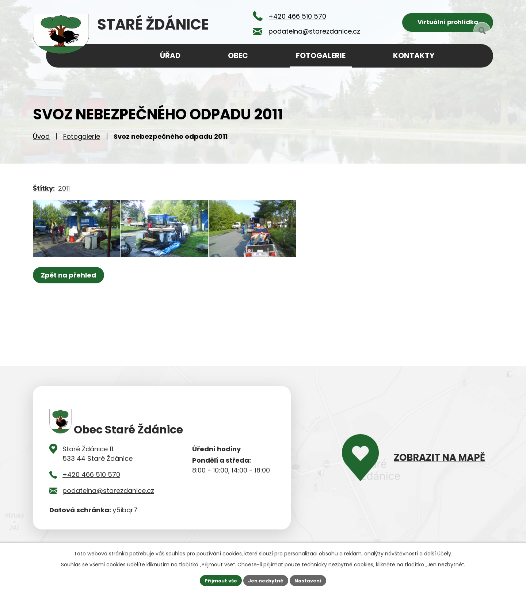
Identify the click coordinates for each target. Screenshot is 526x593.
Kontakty (413, 55)
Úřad (170, 55)
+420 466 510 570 (91, 477)
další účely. (438, 552)
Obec (238, 55)
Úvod (41, 139)
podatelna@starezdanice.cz (108, 493)
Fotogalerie (81, 139)
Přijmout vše (217, 580)
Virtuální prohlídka (447, 23)
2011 (64, 190)
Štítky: (44, 190)
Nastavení (311, 580)
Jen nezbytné (266, 580)
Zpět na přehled (70, 293)
